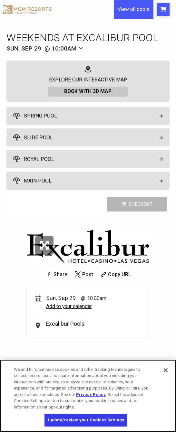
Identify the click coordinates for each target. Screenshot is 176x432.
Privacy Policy (91, 394)
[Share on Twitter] (83, 275)
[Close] (166, 370)
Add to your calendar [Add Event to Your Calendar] (69, 307)
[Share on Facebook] (56, 275)
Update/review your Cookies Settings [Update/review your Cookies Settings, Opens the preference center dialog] (86, 420)
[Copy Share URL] (115, 275)
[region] (88, 396)
